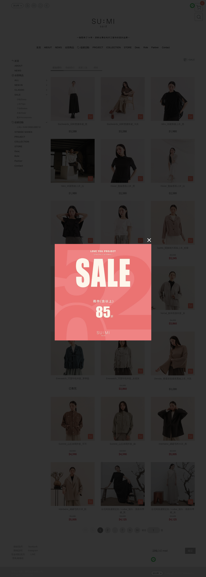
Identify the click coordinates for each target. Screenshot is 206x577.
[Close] (149, 240)
